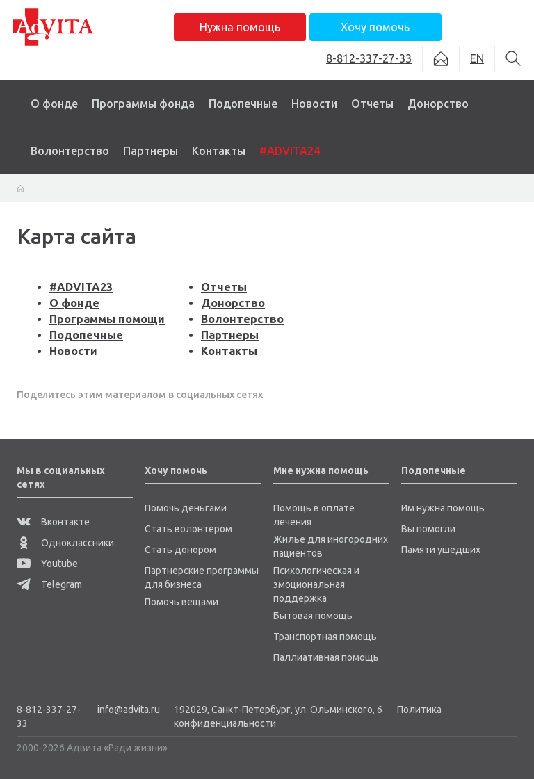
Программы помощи (107, 319)
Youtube (47, 563)
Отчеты (372, 103)
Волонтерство (70, 151)
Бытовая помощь (313, 615)
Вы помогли (428, 528)
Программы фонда (143, 103)
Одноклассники (65, 542)
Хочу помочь (375, 27)
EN (477, 58)
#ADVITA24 (289, 151)
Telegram (49, 584)
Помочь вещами (181, 601)
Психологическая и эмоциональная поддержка (316, 584)
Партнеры (150, 151)
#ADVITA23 (81, 287)
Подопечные (243, 103)
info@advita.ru (128, 709)
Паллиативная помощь (326, 657)
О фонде (54, 103)
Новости (314, 103)
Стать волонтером (188, 528)
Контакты (218, 151)
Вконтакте (53, 521)
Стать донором (180, 549)
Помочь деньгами (186, 508)
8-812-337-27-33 (49, 716)
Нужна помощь (240, 27)
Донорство (438, 103)
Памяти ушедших (440, 549)
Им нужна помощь (443, 508)
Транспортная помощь (325, 636)
